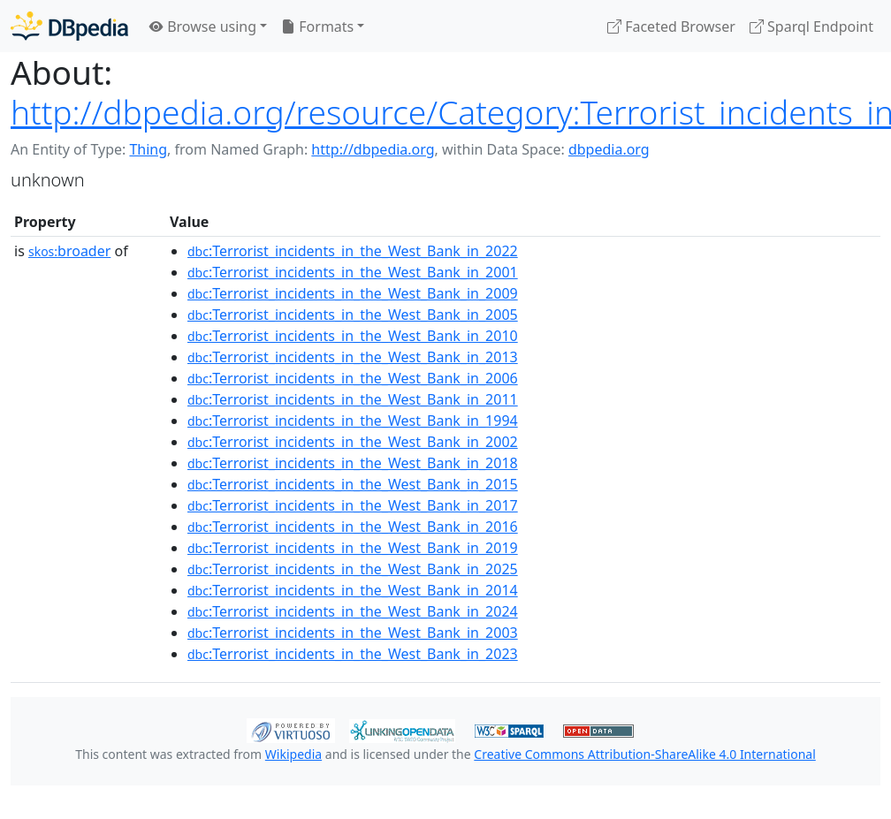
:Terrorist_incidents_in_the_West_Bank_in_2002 (352, 441)
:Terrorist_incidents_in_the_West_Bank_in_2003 (352, 632)
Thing (148, 149)
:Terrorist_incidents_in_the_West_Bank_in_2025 (352, 569)
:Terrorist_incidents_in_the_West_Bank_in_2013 (352, 357)
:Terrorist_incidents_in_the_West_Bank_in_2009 (352, 293)
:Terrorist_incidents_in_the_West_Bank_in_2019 (352, 547)
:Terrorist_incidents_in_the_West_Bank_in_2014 (352, 590)
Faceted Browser (671, 26)
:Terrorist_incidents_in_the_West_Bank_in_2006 (352, 378)
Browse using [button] (202, 26)
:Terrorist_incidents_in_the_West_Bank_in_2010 (352, 335)
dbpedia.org (609, 149)
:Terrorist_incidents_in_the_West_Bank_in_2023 (352, 654)
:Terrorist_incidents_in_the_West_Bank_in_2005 (352, 314)
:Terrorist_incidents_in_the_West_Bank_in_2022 (352, 251)
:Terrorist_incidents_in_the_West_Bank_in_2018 (352, 463)
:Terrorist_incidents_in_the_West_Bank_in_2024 (352, 611)
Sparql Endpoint (811, 26)
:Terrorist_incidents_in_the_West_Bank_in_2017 (352, 505)
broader (69, 251)
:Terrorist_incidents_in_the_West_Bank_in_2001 (352, 272)
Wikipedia (293, 754)
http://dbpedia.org (372, 149)
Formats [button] (317, 26)
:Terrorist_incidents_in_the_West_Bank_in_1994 (352, 420)
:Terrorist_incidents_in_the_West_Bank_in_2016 (352, 526)
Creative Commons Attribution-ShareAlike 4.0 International (644, 754)
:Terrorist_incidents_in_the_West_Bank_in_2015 (352, 484)
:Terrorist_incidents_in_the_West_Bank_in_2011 (352, 399)
